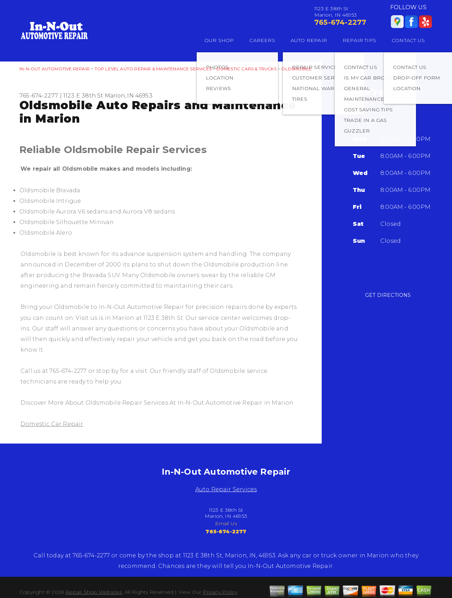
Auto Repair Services (226, 489)
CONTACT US (408, 40)
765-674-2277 (340, 22)
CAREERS (262, 40)
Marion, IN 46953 (129, 95)
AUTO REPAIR (309, 40)
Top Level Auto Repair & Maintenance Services (153, 68)
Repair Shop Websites (93, 592)
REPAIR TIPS (359, 40)
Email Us (226, 523)
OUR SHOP (219, 40)
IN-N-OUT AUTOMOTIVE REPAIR (54, 68)
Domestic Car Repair (51, 424)
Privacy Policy (220, 592)
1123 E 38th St (83, 95)
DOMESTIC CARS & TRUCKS (246, 68)
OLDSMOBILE (296, 68)
